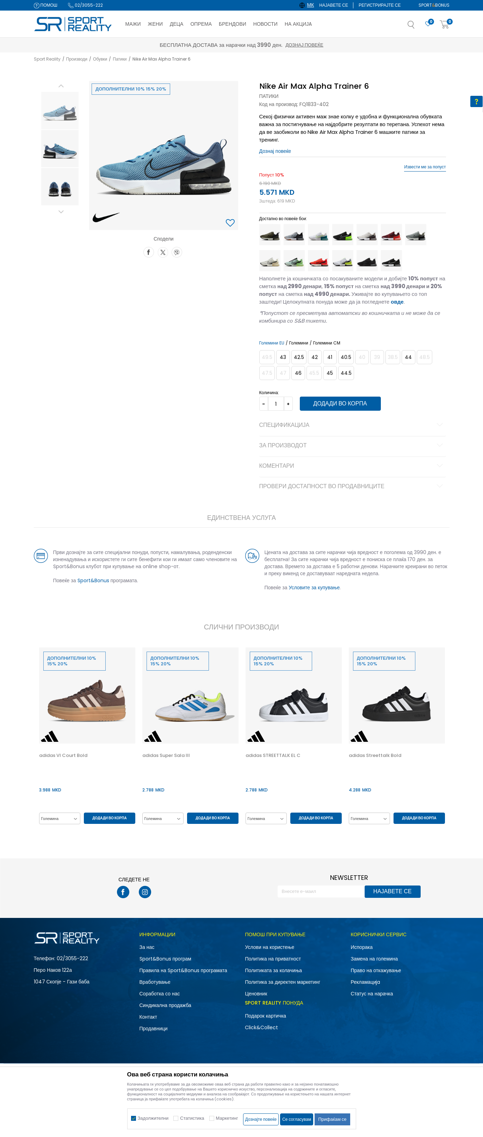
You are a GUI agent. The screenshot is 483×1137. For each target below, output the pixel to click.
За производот (352, 445)
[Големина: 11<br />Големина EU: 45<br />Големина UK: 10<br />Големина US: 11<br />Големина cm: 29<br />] (330, 373)
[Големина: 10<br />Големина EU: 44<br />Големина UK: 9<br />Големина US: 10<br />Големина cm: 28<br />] (408, 357)
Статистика (192, 1118)
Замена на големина (374, 958)
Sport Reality (47, 59)
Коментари (352, 466)
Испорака (361, 947)
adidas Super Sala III (166, 755)
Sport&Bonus (93, 580)
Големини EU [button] (271, 343)
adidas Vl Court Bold (63, 755)
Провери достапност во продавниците (352, 486)
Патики (119, 59)
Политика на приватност (273, 958)
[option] (59, 111)
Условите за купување (314, 587)
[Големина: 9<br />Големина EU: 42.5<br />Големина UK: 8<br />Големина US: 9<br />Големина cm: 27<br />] (298, 357)
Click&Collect (261, 1027)
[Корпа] (445, 25)
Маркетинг (227, 1118)
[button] (418, 26)
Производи (77, 59)
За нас (147, 947)
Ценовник (256, 993)
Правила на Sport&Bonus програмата (183, 970)
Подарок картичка (265, 1015)
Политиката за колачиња (273, 970)
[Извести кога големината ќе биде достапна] (267, 357)
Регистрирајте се (380, 5)
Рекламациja (365, 982)
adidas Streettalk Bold (375, 755)
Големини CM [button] (326, 343)
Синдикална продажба (165, 1005)
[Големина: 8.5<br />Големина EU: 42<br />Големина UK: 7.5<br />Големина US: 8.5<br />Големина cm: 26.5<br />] (315, 357)
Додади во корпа (340, 403)
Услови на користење (269, 947)
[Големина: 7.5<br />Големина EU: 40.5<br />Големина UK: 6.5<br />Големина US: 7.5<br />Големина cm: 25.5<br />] (346, 357)
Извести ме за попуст (425, 167)
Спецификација (352, 425)
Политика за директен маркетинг (282, 982)
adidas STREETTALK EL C (273, 755)
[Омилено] (428, 24)
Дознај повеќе (304, 45)
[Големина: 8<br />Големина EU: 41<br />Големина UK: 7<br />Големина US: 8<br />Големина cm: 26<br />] (330, 357)
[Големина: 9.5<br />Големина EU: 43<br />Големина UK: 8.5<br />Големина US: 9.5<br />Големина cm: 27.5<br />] (283, 357)
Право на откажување (376, 970)
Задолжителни (153, 1118)
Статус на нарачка (372, 993)
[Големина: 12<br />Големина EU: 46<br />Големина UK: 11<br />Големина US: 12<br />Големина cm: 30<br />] (298, 373)
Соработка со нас (160, 993)
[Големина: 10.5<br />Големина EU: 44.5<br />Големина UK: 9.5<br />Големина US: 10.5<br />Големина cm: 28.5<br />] (346, 373)
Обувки (100, 59)
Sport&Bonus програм (165, 958)
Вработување (155, 982)
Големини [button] (298, 343)
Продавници (154, 1028)
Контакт (148, 1016)
